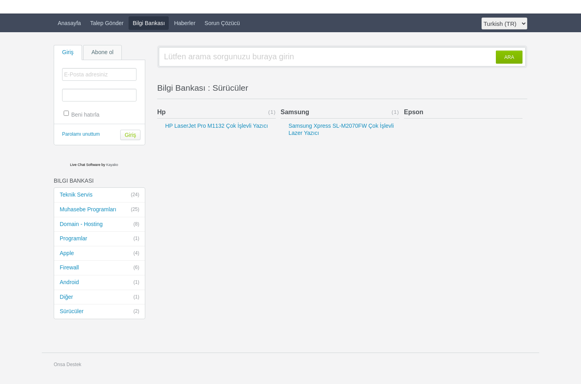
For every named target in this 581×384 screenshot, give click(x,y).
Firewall (99, 268)
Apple (99, 253)
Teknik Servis (99, 195)
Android (99, 283)
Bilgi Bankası (149, 23)
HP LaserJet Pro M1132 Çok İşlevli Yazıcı (216, 126)
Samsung (295, 112)
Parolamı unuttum (81, 134)
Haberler (184, 23)
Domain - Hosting (99, 224)
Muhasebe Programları (99, 210)
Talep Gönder (106, 23)
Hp (161, 112)
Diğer (99, 297)
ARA (509, 57)
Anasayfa (69, 23)
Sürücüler (99, 312)
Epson (413, 112)
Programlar (99, 239)
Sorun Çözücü (222, 23)
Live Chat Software (85, 165)
